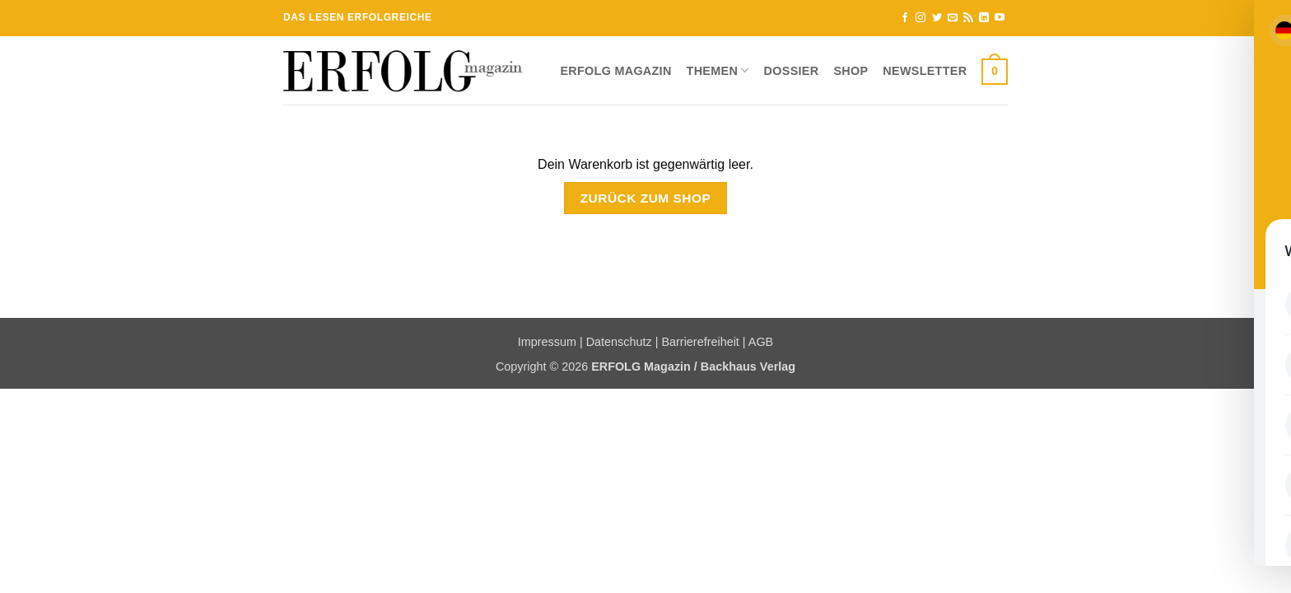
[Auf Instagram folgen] (920, 18)
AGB (760, 341)
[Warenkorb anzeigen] (994, 71)
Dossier (791, 70)
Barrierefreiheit (700, 341)
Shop (850, 70)
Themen (718, 70)
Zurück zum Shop (645, 198)
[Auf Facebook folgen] (905, 18)
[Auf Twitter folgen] (937, 18)
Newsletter (925, 70)
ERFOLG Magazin (615, 70)
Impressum (547, 341)
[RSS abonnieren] (968, 18)
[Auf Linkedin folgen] (984, 18)
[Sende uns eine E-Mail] (953, 18)
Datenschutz (619, 341)
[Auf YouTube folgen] (999, 18)
